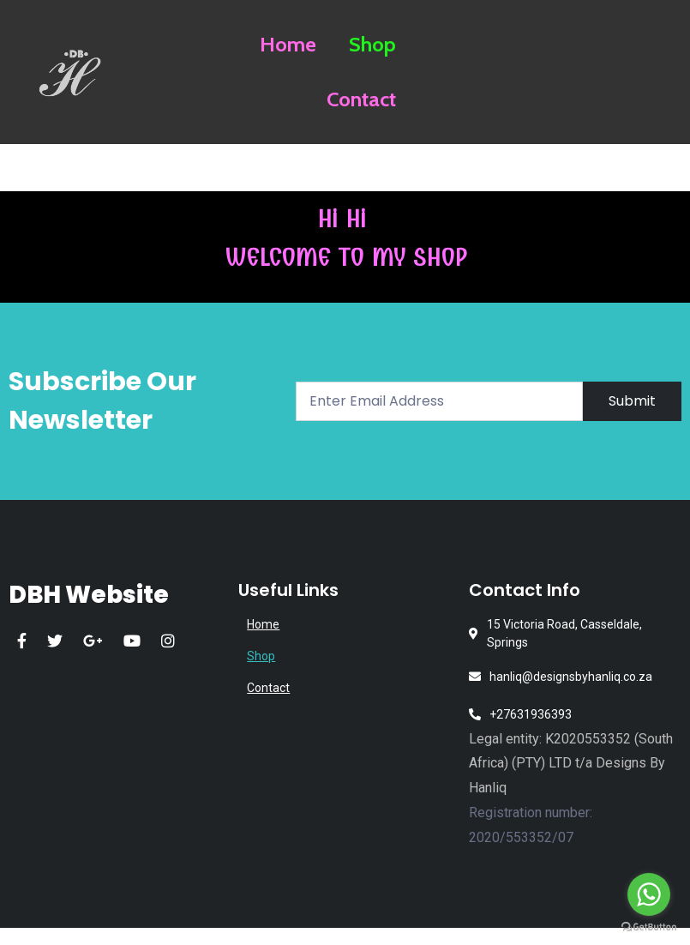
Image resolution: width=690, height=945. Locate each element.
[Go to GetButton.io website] (648, 927)
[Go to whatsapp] (648, 894)
